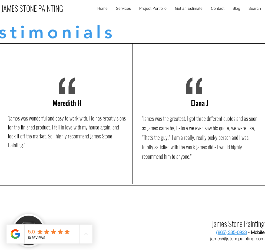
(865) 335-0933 (231, 232)
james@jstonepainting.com (237, 238)
